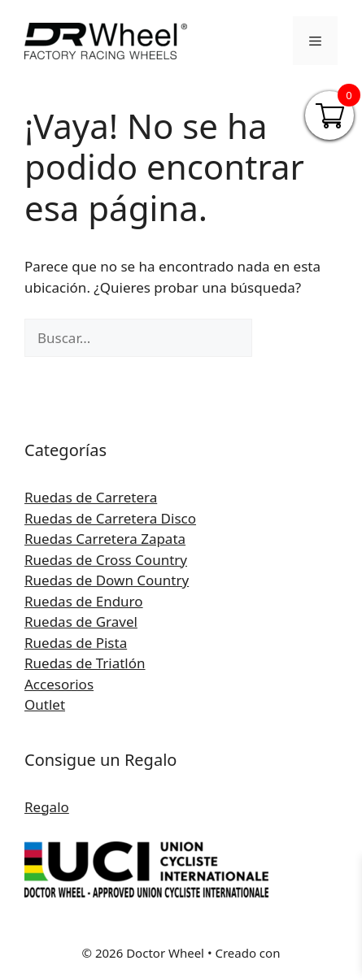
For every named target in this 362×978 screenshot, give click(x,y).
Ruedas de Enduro (83, 601)
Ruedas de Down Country (106, 580)
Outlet (44, 704)
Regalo (46, 807)
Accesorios (59, 684)
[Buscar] (279, 338)
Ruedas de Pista (75, 642)
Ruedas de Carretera (90, 497)
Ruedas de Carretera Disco (110, 518)
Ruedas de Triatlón (85, 663)
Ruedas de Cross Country (105, 559)
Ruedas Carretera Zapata (104, 538)
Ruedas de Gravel (80, 621)
